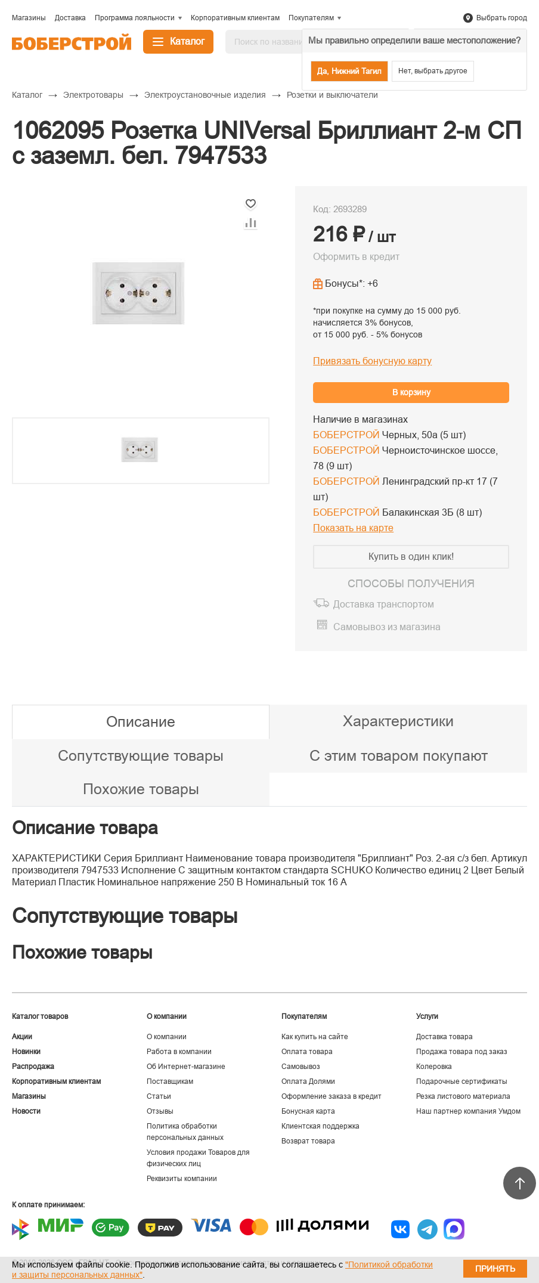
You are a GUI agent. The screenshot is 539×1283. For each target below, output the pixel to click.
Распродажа (33, 1066)
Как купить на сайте (314, 1037)
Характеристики (398, 720)
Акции (22, 1037)
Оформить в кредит (356, 257)
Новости (26, 1111)
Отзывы (160, 1111)
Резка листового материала (463, 1096)
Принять (495, 1268)
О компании (167, 1037)
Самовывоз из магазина (387, 627)
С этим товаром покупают (398, 755)
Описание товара (85, 828)
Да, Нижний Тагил (349, 71)
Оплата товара (307, 1052)
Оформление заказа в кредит (331, 1096)
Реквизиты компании (182, 1178)
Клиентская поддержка (320, 1126)
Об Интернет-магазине (186, 1066)
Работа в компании (179, 1052)
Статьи (159, 1096)
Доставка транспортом (383, 604)
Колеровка (434, 1066)
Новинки (26, 1052)
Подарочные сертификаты (461, 1081)
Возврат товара (308, 1141)
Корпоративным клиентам (56, 1081)
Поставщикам (170, 1081)
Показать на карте (353, 528)
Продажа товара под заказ (461, 1052)
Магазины (29, 1096)
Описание (140, 721)
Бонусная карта (308, 1111)
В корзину (411, 392)
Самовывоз (300, 1066)
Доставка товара (444, 1037)
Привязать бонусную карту (372, 361)
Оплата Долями (308, 1081)
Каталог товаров (40, 1016)
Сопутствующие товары (141, 755)
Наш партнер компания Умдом (468, 1111)
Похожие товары (141, 788)
